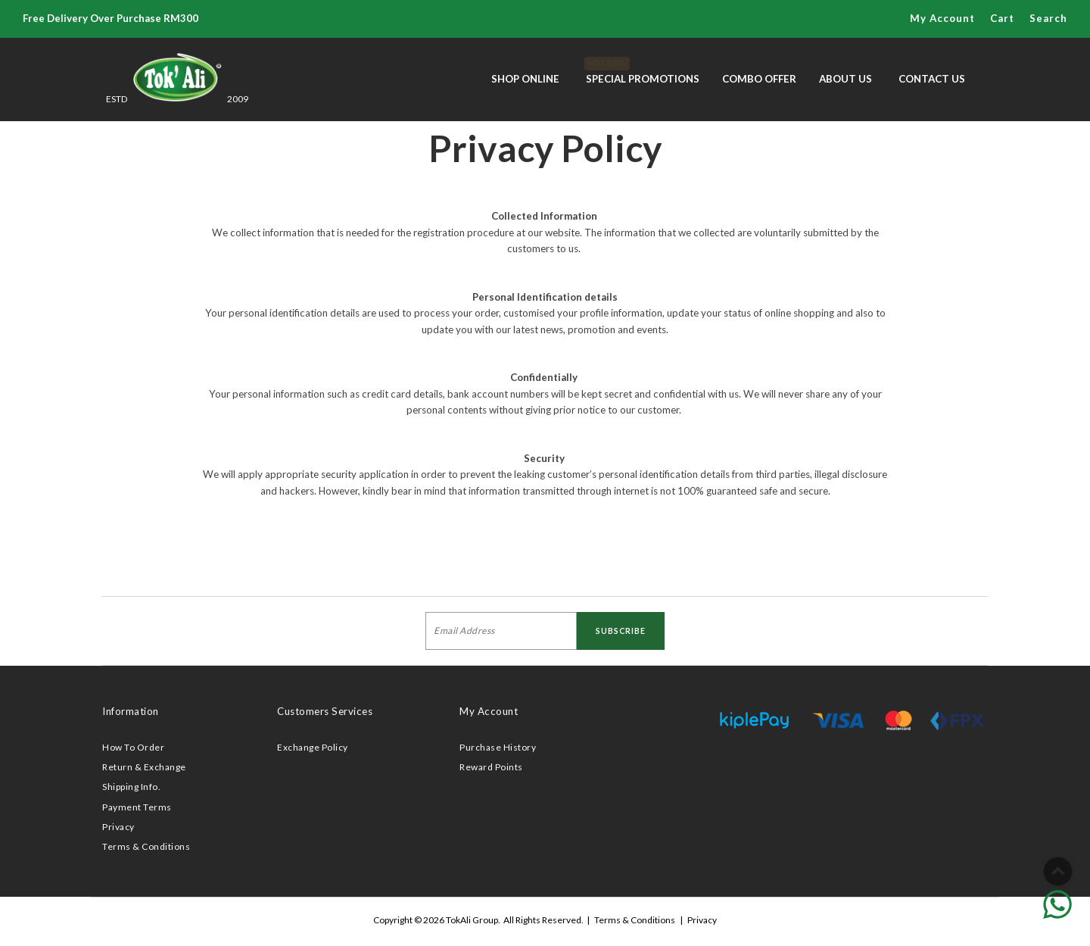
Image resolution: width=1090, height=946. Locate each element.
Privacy (118, 826)
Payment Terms (137, 807)
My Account (942, 18)
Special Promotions (642, 71)
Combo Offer (759, 79)
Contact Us (931, 79)
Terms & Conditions (146, 846)
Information (130, 711)
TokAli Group (472, 920)
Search (1048, 18)
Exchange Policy (312, 747)
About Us (845, 79)
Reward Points (491, 767)
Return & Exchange (144, 767)
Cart (1002, 18)
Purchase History (497, 747)
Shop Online (525, 79)
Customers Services (324, 711)
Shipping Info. (131, 786)
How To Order (133, 747)
